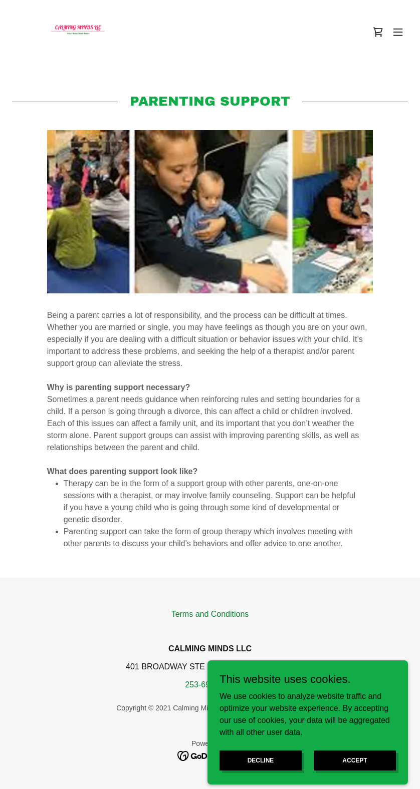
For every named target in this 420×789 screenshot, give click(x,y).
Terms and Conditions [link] (210, 614)
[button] (398, 32)
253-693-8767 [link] (210, 684)
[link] (84, 32)
